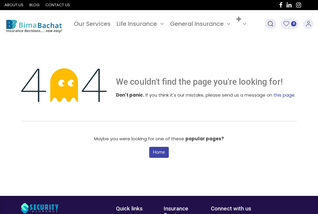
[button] (241, 23)
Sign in (308, 24)
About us (13, 5)
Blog (34, 5)
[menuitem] (92, 23)
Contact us (57, 5)
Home (159, 152)
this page (284, 95)
